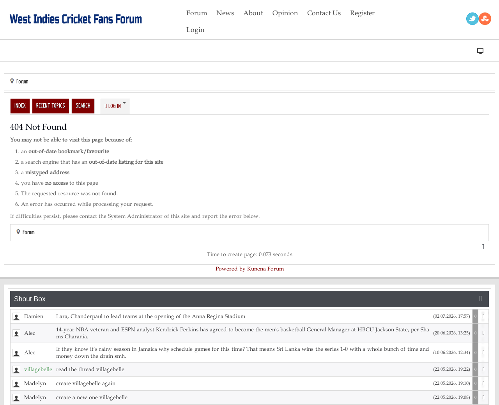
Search (83, 106)
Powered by (231, 268)
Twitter (472, 18)
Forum (22, 82)
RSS (485, 18)
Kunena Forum (265, 268)
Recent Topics (50, 106)
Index (20, 106)
